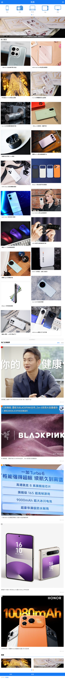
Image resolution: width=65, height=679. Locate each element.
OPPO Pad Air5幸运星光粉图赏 (39, 67)
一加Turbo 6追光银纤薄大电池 (9, 67)
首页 (11, 674)
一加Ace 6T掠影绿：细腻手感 (39, 126)
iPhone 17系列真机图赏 (7, 306)
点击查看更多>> (32, 339)
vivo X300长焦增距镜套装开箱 (9, 126)
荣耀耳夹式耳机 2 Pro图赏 (8, 156)
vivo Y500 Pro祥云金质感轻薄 (39, 213)
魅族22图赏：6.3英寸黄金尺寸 (9, 334)
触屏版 (2, 677)
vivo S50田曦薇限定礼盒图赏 (39, 97)
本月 (62, 342)
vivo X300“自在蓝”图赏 (37, 302)
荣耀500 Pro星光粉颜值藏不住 (39, 154)
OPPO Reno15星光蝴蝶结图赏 (9, 186)
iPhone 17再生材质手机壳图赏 (39, 184)
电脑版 (7, 677)
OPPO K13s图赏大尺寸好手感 (39, 332)
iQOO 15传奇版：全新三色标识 (39, 271)
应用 (32, 674)
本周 (58, 342)
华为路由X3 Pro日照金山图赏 (9, 97)
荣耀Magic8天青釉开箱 (7, 277)
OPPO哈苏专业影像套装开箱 (39, 243)
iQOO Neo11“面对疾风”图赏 (8, 217)
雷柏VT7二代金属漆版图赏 (8, 247)
